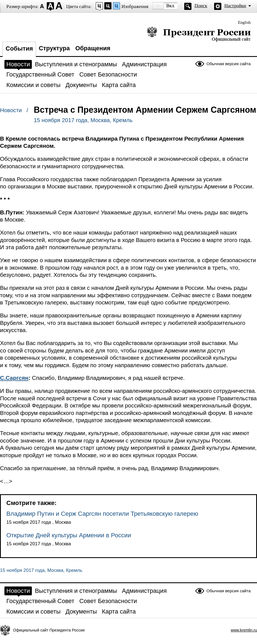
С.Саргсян (14, 378)
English (244, 22)
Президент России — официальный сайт (199, 34)
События (19, 48)
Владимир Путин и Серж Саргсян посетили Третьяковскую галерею (102, 513)
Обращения (92, 48)
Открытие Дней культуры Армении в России (68, 535)
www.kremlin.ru (244, 630)
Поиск (200, 5)
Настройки (235, 5)
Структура (54, 48)
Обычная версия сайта (228, 63)
